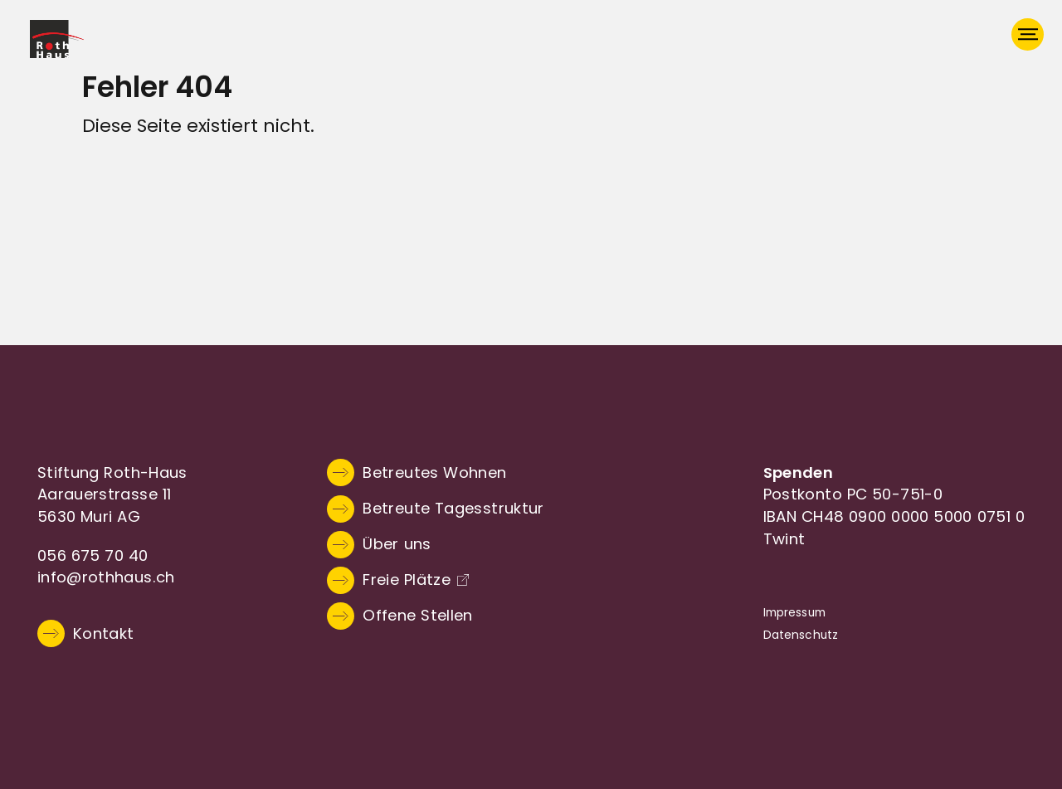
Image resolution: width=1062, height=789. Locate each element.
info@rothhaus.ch (106, 577)
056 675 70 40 (93, 555)
